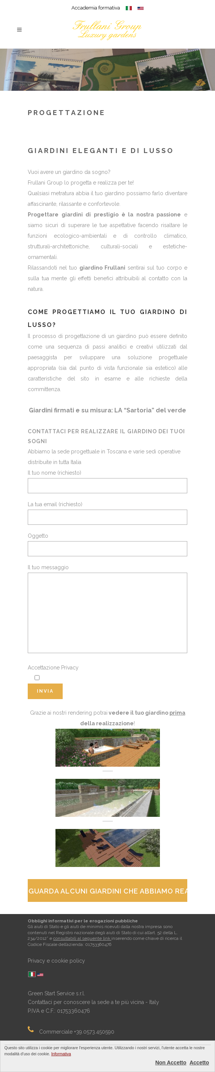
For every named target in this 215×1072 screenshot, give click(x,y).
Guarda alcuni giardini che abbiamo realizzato (107, 891)
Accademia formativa (95, 8)
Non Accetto (171, 1062)
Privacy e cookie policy (56, 961)
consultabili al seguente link (82, 938)
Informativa (61, 1053)
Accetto (199, 1062)
